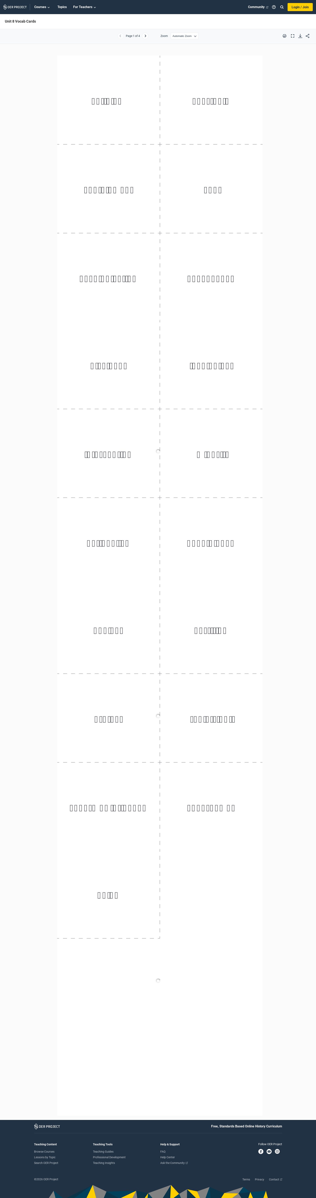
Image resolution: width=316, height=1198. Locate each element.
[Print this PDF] (285, 36)
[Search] (281, 7)
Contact (275, 1179)
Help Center (167, 1157)
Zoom (164, 36)
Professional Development (109, 1157)
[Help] (273, 7)
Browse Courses (44, 1151)
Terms (246, 1179)
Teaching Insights (104, 1163)
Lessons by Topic (44, 1157)
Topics (62, 7)
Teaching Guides (103, 1151)
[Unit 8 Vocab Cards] (158, 584)
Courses (42, 7)
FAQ (163, 1151)
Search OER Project (46, 1163)
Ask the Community (174, 1163)
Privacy (259, 1179)
